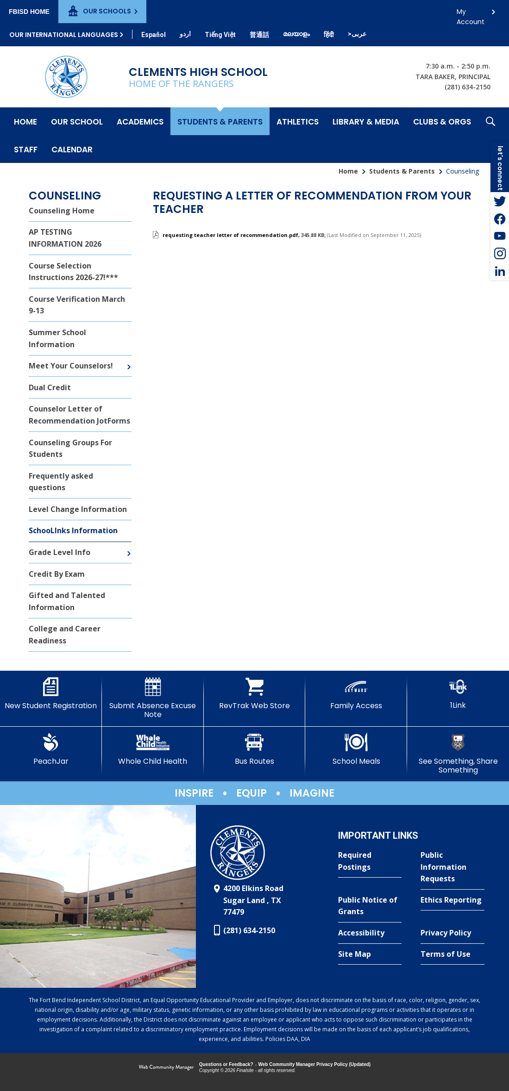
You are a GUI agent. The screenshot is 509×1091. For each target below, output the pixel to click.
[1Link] (458, 694)
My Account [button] (470, 14)
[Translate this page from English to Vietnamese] (220, 34)
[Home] (25, 121)
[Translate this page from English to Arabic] (357, 34)
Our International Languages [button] (63, 34)
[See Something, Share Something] (458, 753)
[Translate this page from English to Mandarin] (259, 34)
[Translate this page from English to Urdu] (185, 34)
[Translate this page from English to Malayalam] (296, 34)
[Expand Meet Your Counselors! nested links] (129, 360)
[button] (490, 135)
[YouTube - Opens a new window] (499, 236)
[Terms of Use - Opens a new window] (452, 954)
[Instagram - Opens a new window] (499, 253)
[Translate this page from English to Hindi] (329, 34)
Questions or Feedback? (226, 1064)
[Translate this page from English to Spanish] (153, 34)
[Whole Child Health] (153, 749)
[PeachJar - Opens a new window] (51, 749)
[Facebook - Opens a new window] (499, 218)
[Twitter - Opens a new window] (499, 201)
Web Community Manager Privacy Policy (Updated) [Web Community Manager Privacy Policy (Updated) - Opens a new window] (314, 1064)
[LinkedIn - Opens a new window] (499, 271)
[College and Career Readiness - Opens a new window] (80, 635)
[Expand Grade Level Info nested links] (129, 546)
